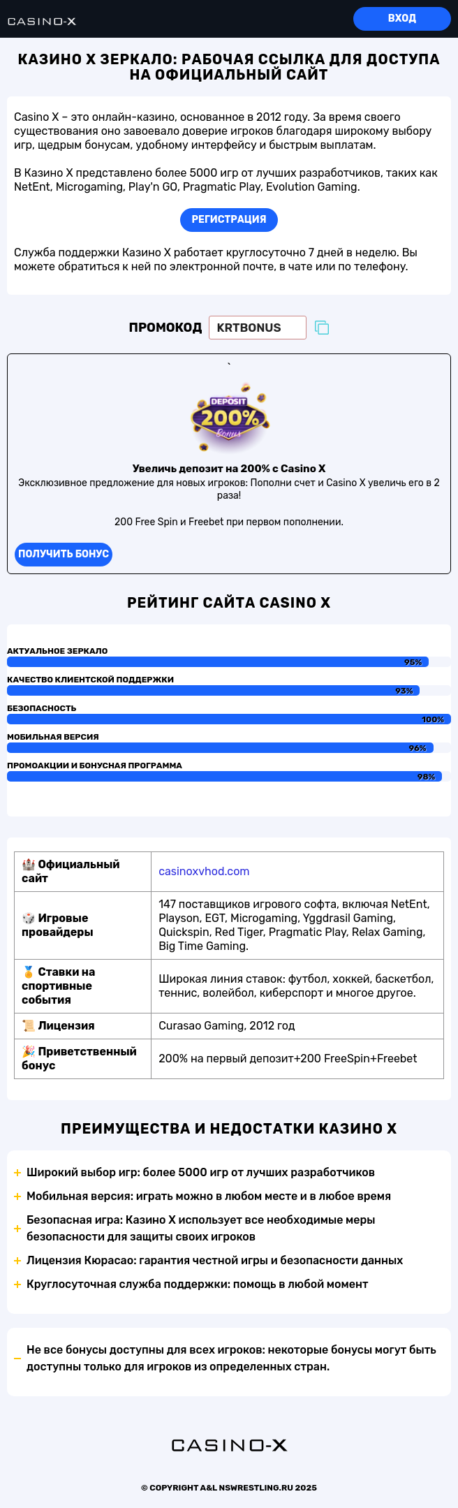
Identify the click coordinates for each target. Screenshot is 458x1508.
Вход (402, 18)
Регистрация (229, 220)
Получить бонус (63, 554)
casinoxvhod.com (203, 871)
